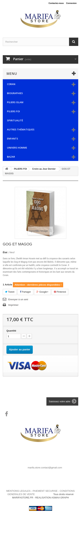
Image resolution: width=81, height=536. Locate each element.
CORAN (11, 84)
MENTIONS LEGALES (18, 491)
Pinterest (60, 291)
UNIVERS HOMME (17, 147)
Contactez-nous (56, 3)
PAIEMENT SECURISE (45, 491)
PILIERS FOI (13, 111)
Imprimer (13, 305)
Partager (25, 291)
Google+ (42, 291)
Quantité (11, 330)
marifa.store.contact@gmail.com (45, 467)
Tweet (9, 291)
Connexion (71, 3)
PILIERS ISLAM (15, 102)
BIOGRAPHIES (15, 93)
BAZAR (11, 156)
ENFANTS (12, 138)
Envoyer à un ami (18, 299)
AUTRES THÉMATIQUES (20, 129)
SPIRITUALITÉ (15, 120)
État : (6, 252)
